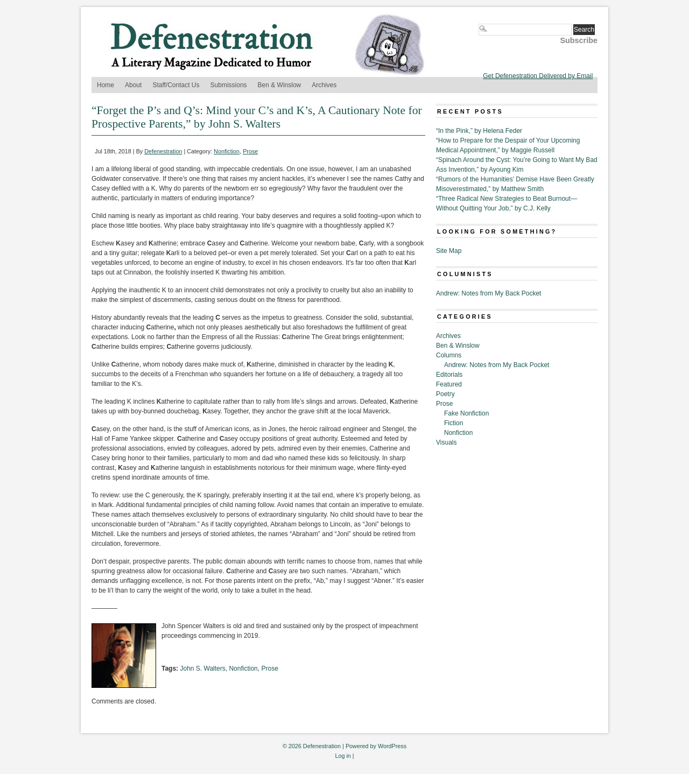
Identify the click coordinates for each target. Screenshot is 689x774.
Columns (448, 355)
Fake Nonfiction (466, 413)
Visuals (446, 442)
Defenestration (163, 151)
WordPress (392, 746)
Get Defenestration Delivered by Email (538, 76)
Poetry (445, 394)
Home (105, 85)
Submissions (228, 85)
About (133, 85)
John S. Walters (202, 668)
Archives (324, 85)
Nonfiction (227, 151)
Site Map (448, 251)
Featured (449, 384)
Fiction (453, 423)
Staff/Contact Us (175, 85)
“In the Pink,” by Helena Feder (479, 131)
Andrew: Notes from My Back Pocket (488, 293)
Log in (342, 755)
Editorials (449, 374)
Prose (250, 151)
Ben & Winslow (279, 85)
